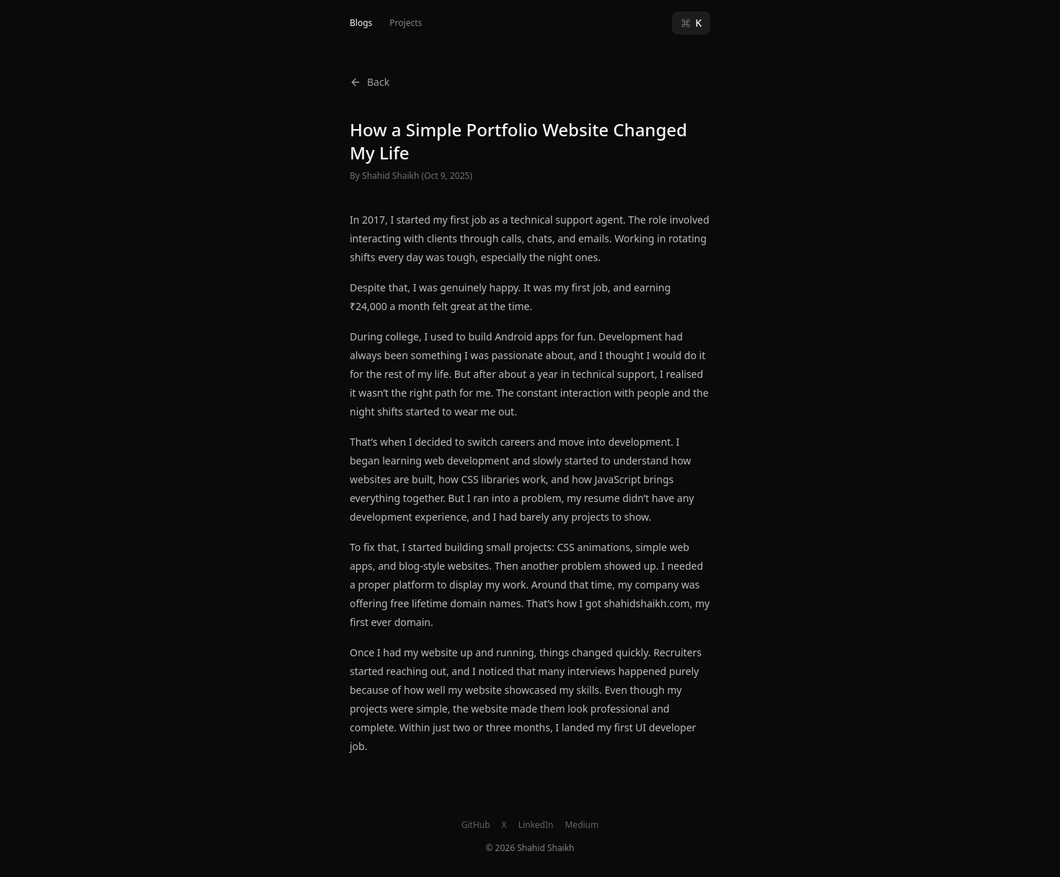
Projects (405, 23)
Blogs (361, 23)
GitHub (475, 825)
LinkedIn (536, 825)
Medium (582, 825)
